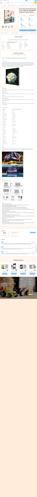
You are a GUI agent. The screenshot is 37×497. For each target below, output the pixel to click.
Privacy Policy (12, 286)
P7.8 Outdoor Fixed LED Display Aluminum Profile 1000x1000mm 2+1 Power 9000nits (32, 272)
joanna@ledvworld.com (8, 0)
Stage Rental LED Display (22, 286)
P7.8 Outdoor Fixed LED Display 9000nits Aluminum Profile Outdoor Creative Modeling (5, 272)
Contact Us (24, 2)
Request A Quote (30, 2)
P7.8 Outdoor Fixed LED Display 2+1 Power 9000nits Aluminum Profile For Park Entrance (23, 272)
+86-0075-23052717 (2, 0)
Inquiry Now (28, 30)
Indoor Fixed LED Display (22, 283)
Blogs (20, 2)
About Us (16, 2)
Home (4, 2)
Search (35, 0)
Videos (12, 2)
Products (8, 2)
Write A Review (32, 232)
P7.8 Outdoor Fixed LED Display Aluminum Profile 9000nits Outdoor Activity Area (13, 272)
